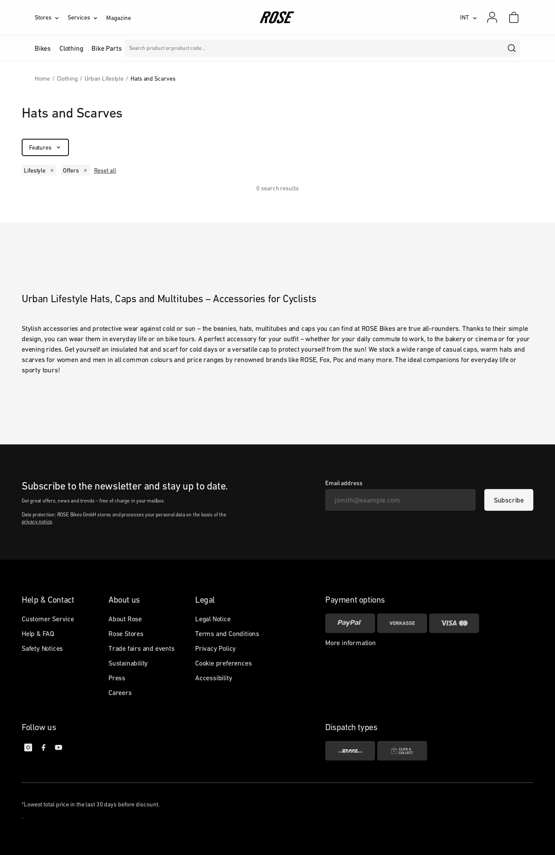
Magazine (118, 17)
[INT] (468, 17)
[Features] (45, 147)
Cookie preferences (223, 663)
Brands (221, 48)
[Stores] (51, 17)
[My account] (492, 17)
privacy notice (37, 522)
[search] (512, 48)
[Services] (87, 17)
